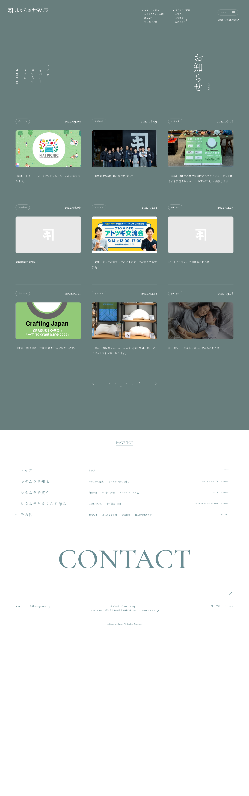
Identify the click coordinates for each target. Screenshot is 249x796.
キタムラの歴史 (151, 10)
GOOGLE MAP (147, 769)
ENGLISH (238, 751)
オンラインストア (127, 651)
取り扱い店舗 (150, 22)
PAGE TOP (124, 601)
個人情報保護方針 (143, 673)
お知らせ (179, 14)
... (133, 542)
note (230, 764)
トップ (92, 629)
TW (218, 764)
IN (224, 764)
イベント (40, 234)
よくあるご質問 (182, 10)
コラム (24, 232)
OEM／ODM (95, 662)
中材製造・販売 (113, 662)
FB (212, 764)
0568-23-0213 (37, 765)
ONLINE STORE (229, 20)
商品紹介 (148, 18)
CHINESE (238, 768)
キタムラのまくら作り (154, 14)
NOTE (17, 235)
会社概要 (179, 18)
